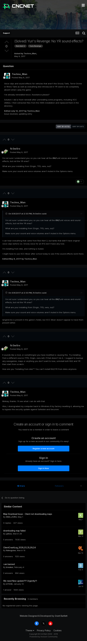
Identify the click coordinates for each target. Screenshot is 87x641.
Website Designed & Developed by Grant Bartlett (43, 616)
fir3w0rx (15, 148)
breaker (9, 567)
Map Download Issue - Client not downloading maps (27, 514)
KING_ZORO (11, 517)
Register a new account (43, 448)
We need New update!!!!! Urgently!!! (20, 581)
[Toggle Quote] (6, 213)
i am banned (9, 564)
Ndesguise (11, 550)
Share (21, 486)
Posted (21, 77)
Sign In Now (43, 468)
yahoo (9, 533)
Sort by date (78, 126)
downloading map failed (14, 531)
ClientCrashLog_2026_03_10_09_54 (19, 547)
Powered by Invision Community (44, 637)
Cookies (57, 630)
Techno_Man (30, 53)
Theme (29, 630)
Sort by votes (63, 126)
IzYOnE (9, 584)
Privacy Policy (44, 630)
